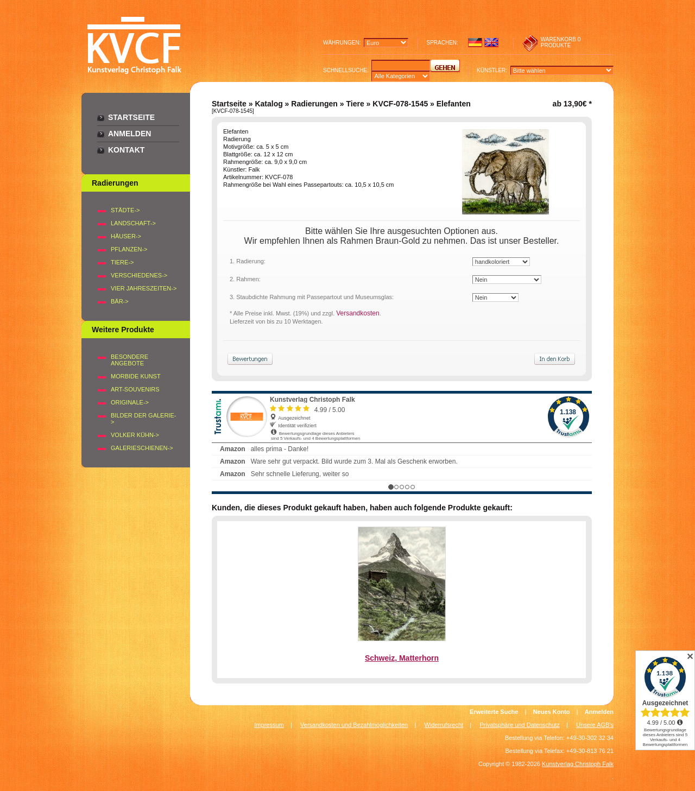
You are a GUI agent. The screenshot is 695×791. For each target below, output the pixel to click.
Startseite (131, 117)
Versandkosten (357, 313)
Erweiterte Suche (494, 711)
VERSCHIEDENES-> (139, 275)
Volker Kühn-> (135, 435)
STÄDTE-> (125, 210)
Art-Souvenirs (135, 389)
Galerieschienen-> (142, 448)
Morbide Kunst (136, 376)
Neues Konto (551, 711)
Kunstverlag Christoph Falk (578, 764)
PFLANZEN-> (129, 249)
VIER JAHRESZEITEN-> (143, 288)
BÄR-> (120, 301)
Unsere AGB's (595, 725)
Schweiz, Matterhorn (402, 658)
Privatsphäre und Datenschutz (520, 725)
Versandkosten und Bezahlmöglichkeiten (354, 725)
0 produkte (561, 42)
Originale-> (130, 402)
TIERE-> (122, 262)
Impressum (268, 725)
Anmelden (129, 133)
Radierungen (314, 103)
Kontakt (126, 149)
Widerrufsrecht (444, 725)
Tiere (355, 103)
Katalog (268, 103)
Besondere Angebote (129, 359)
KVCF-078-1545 (400, 103)
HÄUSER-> (126, 236)
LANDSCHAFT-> (133, 223)
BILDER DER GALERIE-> (143, 418)
